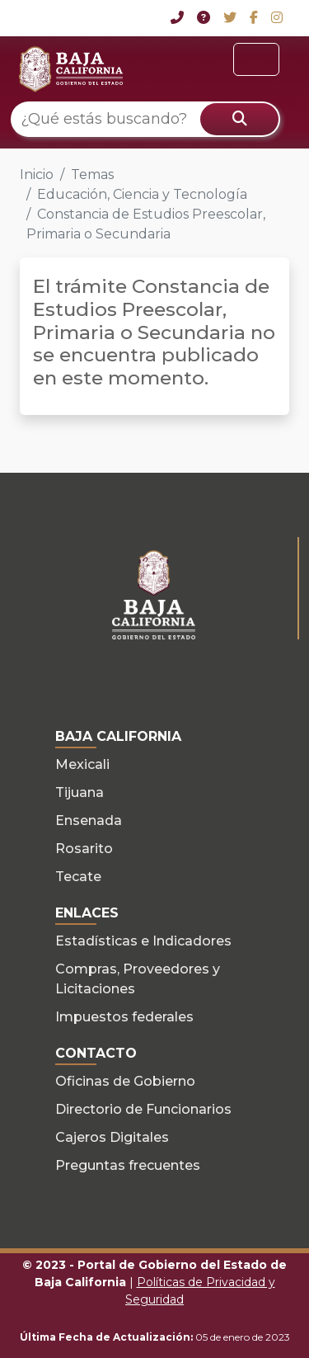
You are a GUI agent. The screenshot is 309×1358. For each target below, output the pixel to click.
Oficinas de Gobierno (125, 1081)
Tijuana (79, 792)
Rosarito (84, 848)
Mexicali (82, 764)
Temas (92, 174)
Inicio (37, 174)
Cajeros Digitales (112, 1137)
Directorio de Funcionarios (143, 1109)
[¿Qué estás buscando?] (145, 119)
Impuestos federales (124, 1017)
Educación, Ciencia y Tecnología (142, 194)
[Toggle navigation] (256, 59)
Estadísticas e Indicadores (143, 941)
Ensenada (88, 820)
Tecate (78, 876)
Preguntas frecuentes (127, 1165)
